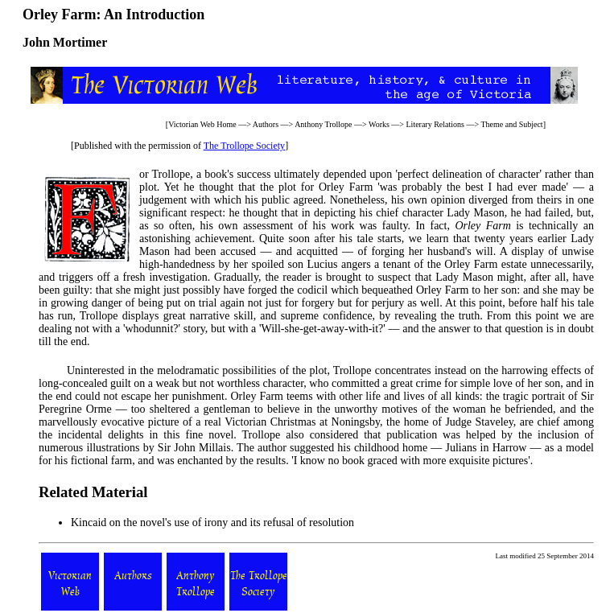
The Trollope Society (244, 145)
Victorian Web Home (202, 124)
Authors (265, 124)
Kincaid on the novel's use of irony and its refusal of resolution (212, 522)
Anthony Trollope (323, 124)
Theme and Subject (511, 124)
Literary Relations (435, 124)
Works (379, 124)
